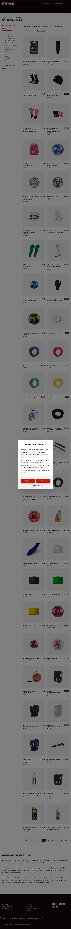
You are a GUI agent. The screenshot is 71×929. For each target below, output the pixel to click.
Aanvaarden (43, 481)
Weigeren (28, 481)
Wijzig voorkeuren (35, 485)
